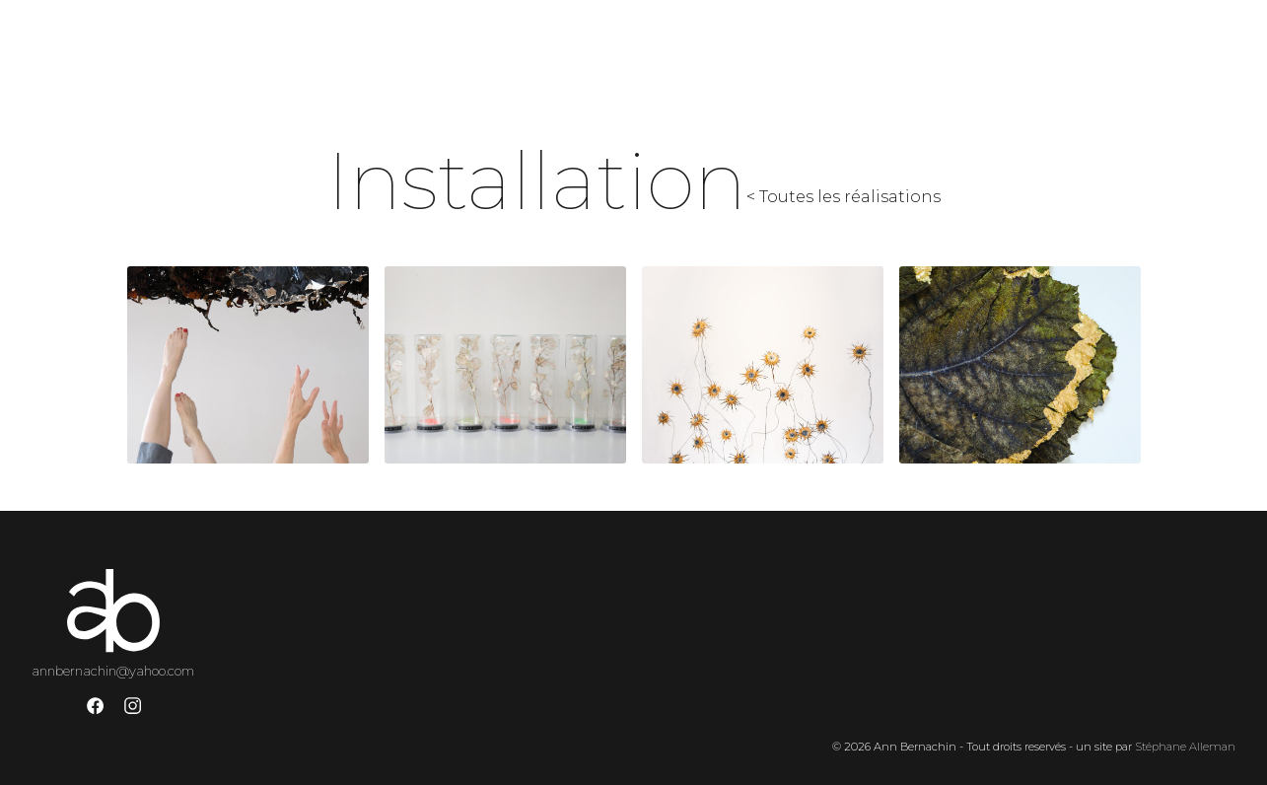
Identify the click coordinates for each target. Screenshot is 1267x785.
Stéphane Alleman (1185, 746)
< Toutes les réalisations (843, 196)
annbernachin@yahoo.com (113, 670)
